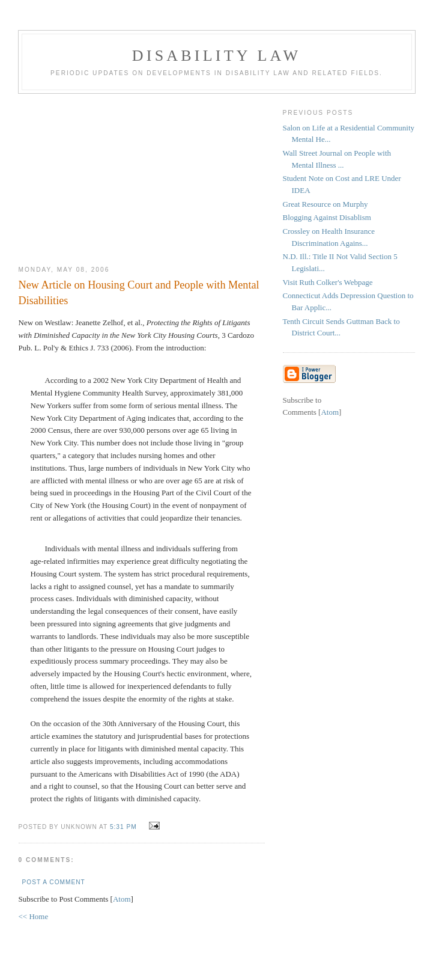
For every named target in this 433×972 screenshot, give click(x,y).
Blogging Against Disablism (327, 217)
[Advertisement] (142, 175)
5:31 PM (124, 827)
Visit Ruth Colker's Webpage (328, 282)
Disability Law (216, 55)
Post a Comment (53, 882)
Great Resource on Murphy (325, 204)
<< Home (34, 916)
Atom (122, 898)
